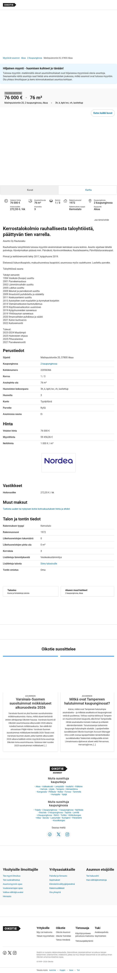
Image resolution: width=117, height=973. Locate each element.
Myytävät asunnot (11, 58)
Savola (46, 818)
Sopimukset (54, 880)
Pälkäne (78, 786)
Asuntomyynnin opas (12, 884)
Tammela (77, 792)
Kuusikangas (59, 820)
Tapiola (68, 812)
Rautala (42, 812)
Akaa (23, 58)
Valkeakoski (47, 786)
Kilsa (38, 818)
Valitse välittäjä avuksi (13, 892)
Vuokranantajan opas (13, 888)
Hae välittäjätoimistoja (96, 880)
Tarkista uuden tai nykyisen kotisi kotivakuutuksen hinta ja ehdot (36, 508)
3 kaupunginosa (55, 812)
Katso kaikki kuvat (102, 113)
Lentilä (76, 812)
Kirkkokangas (75, 815)
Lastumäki (55, 818)
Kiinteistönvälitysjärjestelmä (62, 884)
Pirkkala (52, 792)
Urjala (51, 789)
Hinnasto (7, 896)
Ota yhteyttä (55, 892)
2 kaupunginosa (49, 810)
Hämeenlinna (72, 789)
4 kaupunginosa (44, 815)
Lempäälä (59, 786)
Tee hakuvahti (92, 876)
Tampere (60, 789)
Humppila (55, 794)
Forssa (68, 792)
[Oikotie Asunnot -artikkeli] (30, 704)
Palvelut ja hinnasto (58, 876)
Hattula (43, 789)
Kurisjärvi (66, 818)
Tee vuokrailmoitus (11, 880)
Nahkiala (79, 810)
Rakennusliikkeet (57, 888)
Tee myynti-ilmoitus (11, 876)
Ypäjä (64, 794)
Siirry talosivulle (49, 563)
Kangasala (42, 792)
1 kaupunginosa (66, 810)
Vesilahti (69, 786)
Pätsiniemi (77, 818)
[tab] (29, 190)
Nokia (60, 792)
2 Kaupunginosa (34, 58)
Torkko (64, 815)
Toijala (38, 810)
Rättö (56, 815)
